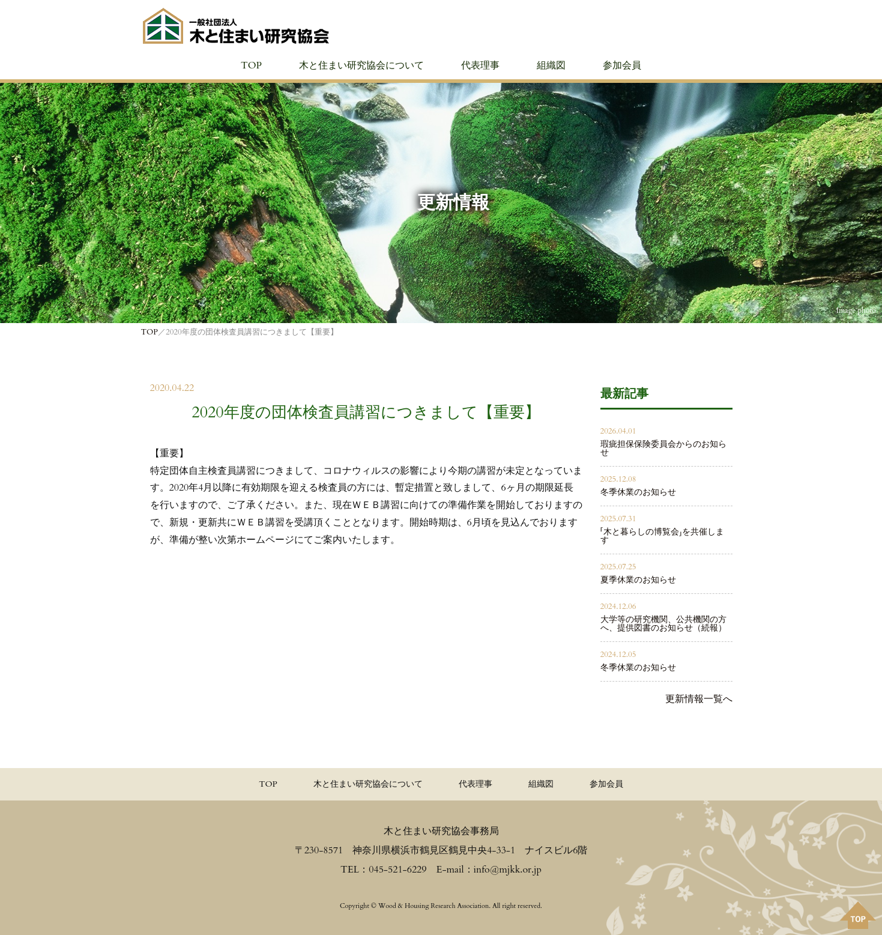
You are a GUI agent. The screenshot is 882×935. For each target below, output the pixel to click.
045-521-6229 (397, 869)
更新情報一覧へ (698, 699)
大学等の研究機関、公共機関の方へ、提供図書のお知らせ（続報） (663, 624)
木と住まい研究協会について (361, 65)
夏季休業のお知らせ (638, 580)
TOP (251, 65)
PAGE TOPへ (858, 915)
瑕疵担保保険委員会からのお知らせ (663, 448)
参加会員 (622, 65)
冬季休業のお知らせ (638, 492)
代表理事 (480, 65)
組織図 (551, 65)
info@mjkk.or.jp (508, 869)
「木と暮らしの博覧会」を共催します (662, 536)
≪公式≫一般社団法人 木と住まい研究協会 (236, 26)
